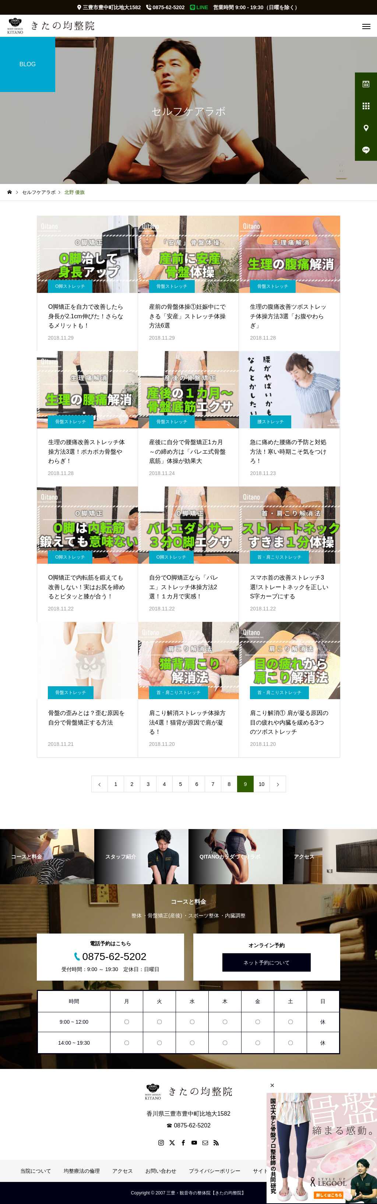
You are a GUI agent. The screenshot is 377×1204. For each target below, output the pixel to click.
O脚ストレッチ (70, 286)
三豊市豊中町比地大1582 (109, 7)
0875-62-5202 (165, 7)
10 (262, 784)
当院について (35, 1171)
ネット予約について (266, 963)
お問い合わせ (160, 1171)
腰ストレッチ (270, 421)
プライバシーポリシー (214, 1171)
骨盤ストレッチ (171, 286)
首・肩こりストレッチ (279, 557)
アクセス (122, 1171)
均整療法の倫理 (82, 1171)
